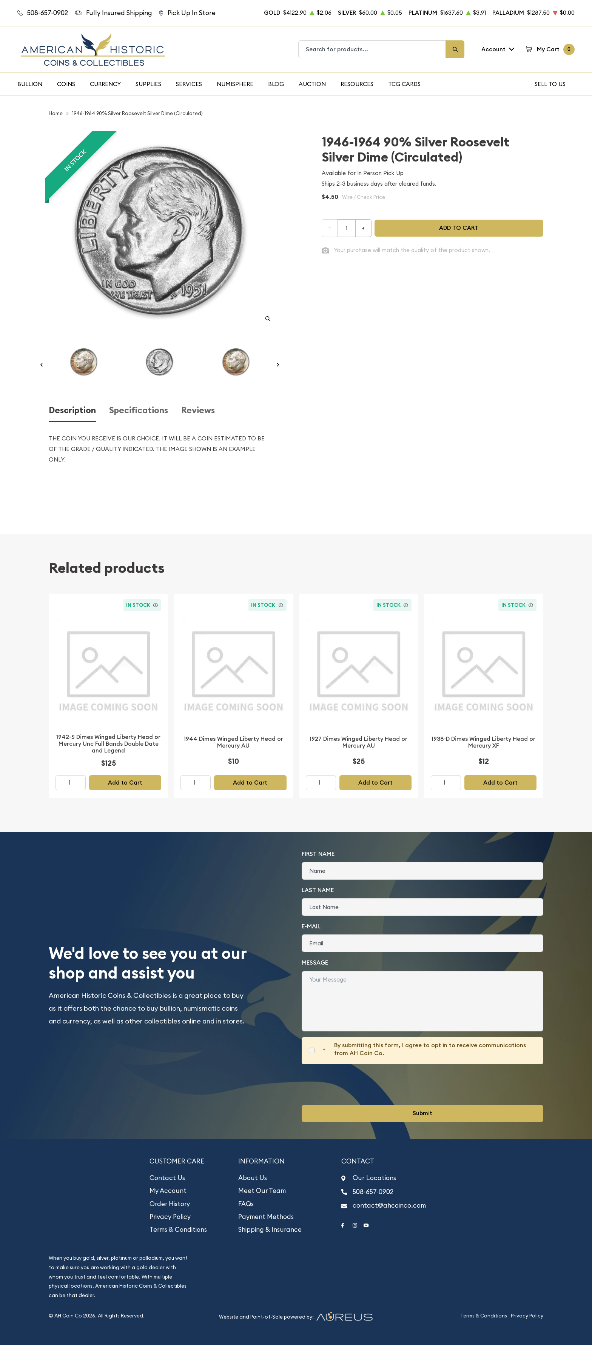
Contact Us (167, 1178)
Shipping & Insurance (270, 1229)
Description (72, 410)
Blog (276, 84)
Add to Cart (125, 782)
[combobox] (372, 49)
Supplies (148, 84)
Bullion (29, 84)
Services (189, 84)
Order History (170, 1204)
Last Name (318, 890)
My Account (168, 1190)
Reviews (198, 410)
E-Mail (311, 926)
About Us (252, 1178)
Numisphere (235, 84)
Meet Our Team (262, 1190)
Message (315, 962)
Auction (312, 84)
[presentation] (359, 1084)
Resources (357, 84)
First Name (318, 853)
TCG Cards (404, 84)
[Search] (455, 49)
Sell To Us (550, 84)
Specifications (138, 410)
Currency (105, 84)
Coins (66, 84)
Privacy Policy (170, 1217)
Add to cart (458, 227)
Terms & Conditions (178, 1229)
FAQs (246, 1204)
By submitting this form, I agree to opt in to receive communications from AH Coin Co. (430, 1049)
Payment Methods (266, 1217)
